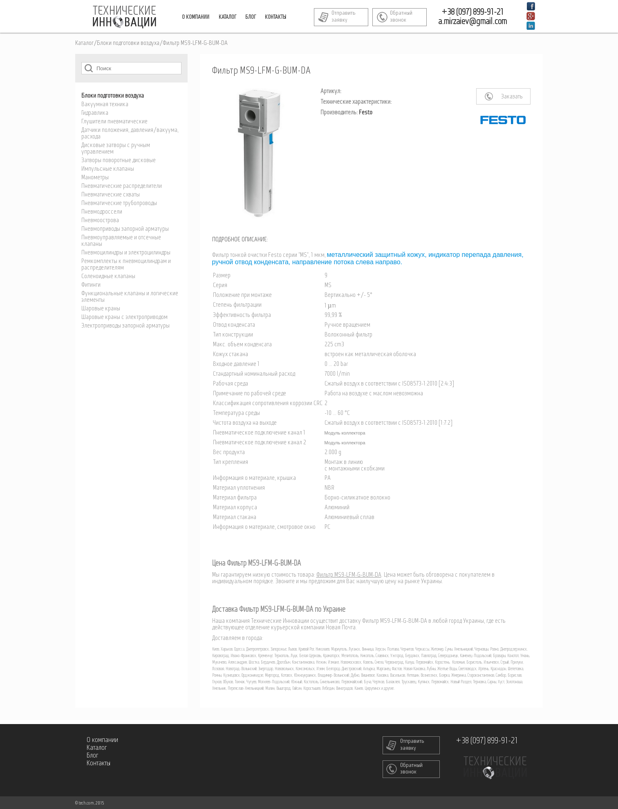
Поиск (89, 68)
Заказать (512, 97)
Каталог (84, 43)
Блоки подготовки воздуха (128, 43)
